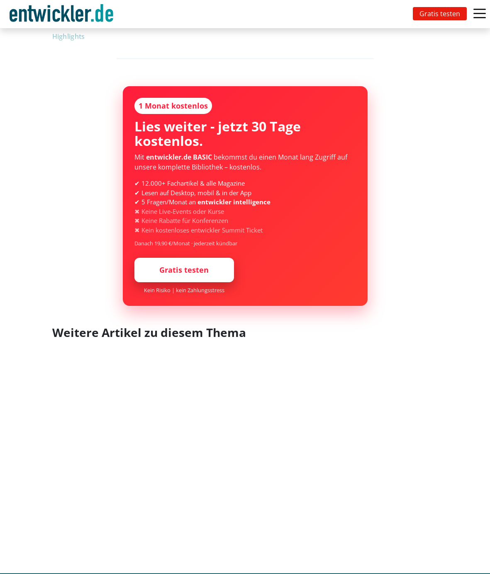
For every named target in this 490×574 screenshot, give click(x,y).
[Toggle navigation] (63, 14)
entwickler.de (61, 15)
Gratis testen (439, 13)
